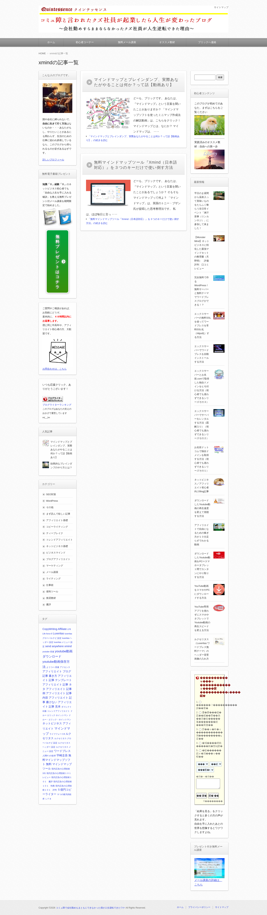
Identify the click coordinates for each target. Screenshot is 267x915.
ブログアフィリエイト (58, 564)
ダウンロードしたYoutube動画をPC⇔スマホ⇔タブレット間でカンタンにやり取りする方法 (202, 565)
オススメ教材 (167, 42)
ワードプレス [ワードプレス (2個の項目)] (62, 755)
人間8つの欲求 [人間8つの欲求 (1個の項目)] (49, 760)
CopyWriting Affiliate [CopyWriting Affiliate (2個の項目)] (54, 633)
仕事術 (49, 589)
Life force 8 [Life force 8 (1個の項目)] (47, 638)
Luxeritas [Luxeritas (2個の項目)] (58, 638)
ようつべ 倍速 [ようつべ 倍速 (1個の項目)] (52, 672)
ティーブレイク (54, 537)
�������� (214, 801)
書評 (48, 609)
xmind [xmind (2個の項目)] (68, 650)
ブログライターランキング (56, 409)
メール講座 (52, 577)
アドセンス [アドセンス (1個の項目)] (65, 672)
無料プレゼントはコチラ (57, 264)
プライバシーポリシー (199, 907)
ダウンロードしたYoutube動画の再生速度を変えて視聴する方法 (202, 508)
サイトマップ (220, 7)
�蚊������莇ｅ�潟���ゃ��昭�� (208, 753)
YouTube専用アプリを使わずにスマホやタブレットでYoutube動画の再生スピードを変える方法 (202, 618)
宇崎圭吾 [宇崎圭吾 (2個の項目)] (62, 760)
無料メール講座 (127, 42)
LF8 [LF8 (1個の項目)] (69, 634)
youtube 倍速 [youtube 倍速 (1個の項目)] (48, 656)
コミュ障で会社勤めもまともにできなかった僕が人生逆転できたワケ (90, 907)
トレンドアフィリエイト (59, 544)
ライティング (53, 583)
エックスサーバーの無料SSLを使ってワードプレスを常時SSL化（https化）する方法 (202, 325)
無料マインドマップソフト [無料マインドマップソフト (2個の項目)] (56, 764)
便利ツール (52, 596)
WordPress (52, 505)
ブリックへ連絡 (207, 42)
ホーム (51, 42)
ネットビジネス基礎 (57, 550)
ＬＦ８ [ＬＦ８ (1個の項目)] (48, 803)
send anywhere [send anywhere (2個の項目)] (54, 650)
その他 (49, 512)
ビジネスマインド (55, 557)
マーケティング (54, 570)
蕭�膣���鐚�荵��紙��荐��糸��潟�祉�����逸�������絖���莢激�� (208, 718)
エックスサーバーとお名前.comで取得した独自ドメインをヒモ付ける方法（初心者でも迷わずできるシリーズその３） (201, 386)
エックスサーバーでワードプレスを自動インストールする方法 (201, 354)
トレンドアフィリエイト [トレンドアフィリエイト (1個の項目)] (58, 716)
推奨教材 (51, 602)
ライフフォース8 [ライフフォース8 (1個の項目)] (57, 738)
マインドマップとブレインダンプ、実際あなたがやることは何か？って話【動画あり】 (61, 454)
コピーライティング (57, 531)
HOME (42, 53)
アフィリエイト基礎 (57, 524)
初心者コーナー (85, 42)
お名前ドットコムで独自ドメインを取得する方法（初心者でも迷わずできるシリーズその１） (201, 459)
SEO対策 (51, 499)
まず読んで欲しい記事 (58, 518)
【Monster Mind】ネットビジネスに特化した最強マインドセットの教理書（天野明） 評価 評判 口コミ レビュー (202, 253)
